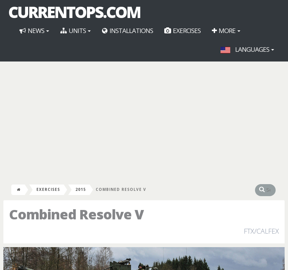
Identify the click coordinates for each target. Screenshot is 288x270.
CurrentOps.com (74, 12)
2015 (80, 189)
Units (75, 30)
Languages (247, 49)
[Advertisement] (144, 121)
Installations (127, 30)
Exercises (182, 30)
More (226, 30)
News (34, 30)
